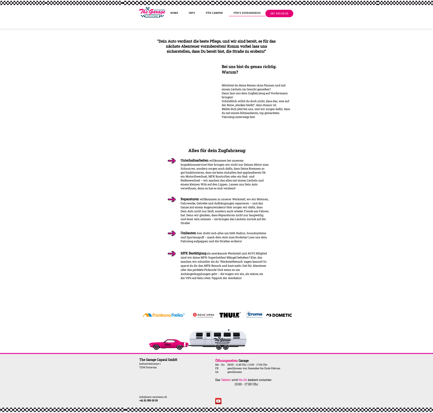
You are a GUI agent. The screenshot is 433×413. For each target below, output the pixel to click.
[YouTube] (218, 401)
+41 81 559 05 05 (148, 400)
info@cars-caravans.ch (153, 396)
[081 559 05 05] (279, 13)
